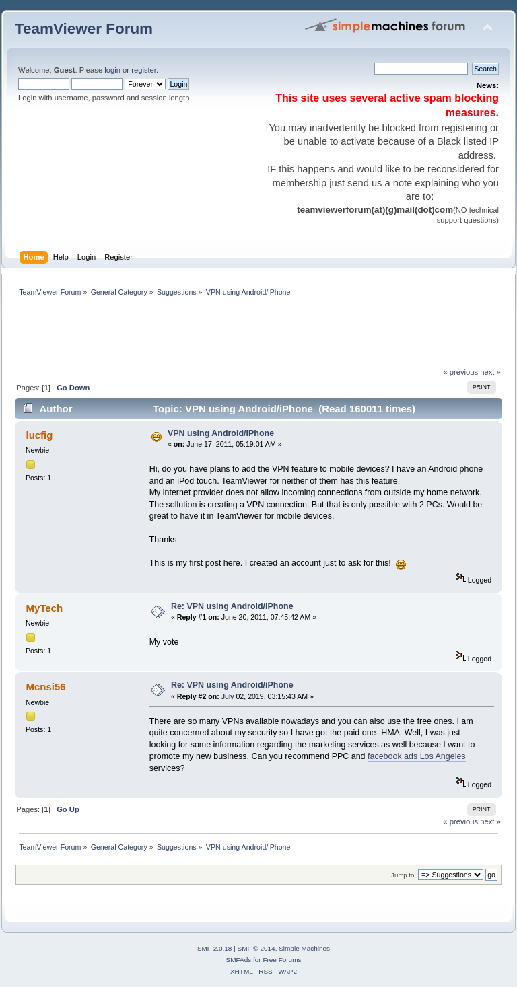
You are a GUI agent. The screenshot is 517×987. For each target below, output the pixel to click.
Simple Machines (304, 948)
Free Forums (282, 959)
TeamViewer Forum (84, 28)
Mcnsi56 (45, 686)
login (112, 70)
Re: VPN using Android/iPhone (232, 606)
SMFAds (239, 959)
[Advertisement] (260, 335)
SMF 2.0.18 (214, 948)
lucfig (39, 435)
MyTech (44, 608)
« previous (460, 372)
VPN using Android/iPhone (221, 433)
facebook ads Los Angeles (417, 756)
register (143, 70)
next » (490, 372)
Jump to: (403, 875)
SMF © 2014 (256, 948)
